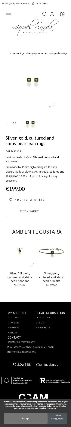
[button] (8, 15)
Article (9, 151)
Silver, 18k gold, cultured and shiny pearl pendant (20, 277)
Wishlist (12, 333)
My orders (13, 323)
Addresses (13, 327)
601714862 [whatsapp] (37, 3)
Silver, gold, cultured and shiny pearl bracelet (51, 277)
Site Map (40, 323)
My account (14, 317)
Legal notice (43, 317)
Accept (25, 418)
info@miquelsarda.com (15, 3)
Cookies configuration (57, 417)
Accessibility (43, 327)
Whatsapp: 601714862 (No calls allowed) (30, 347)
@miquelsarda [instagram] (47, 364)
